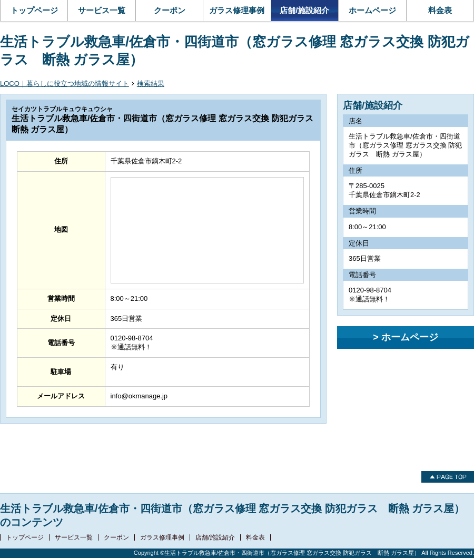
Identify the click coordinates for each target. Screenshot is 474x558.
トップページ (34, 10)
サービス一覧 (101, 10)
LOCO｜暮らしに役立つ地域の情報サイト (64, 83)
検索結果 (150, 83)
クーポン (169, 10)
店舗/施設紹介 (304, 10)
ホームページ (372, 10)
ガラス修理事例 (236, 10)
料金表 (440, 10)
